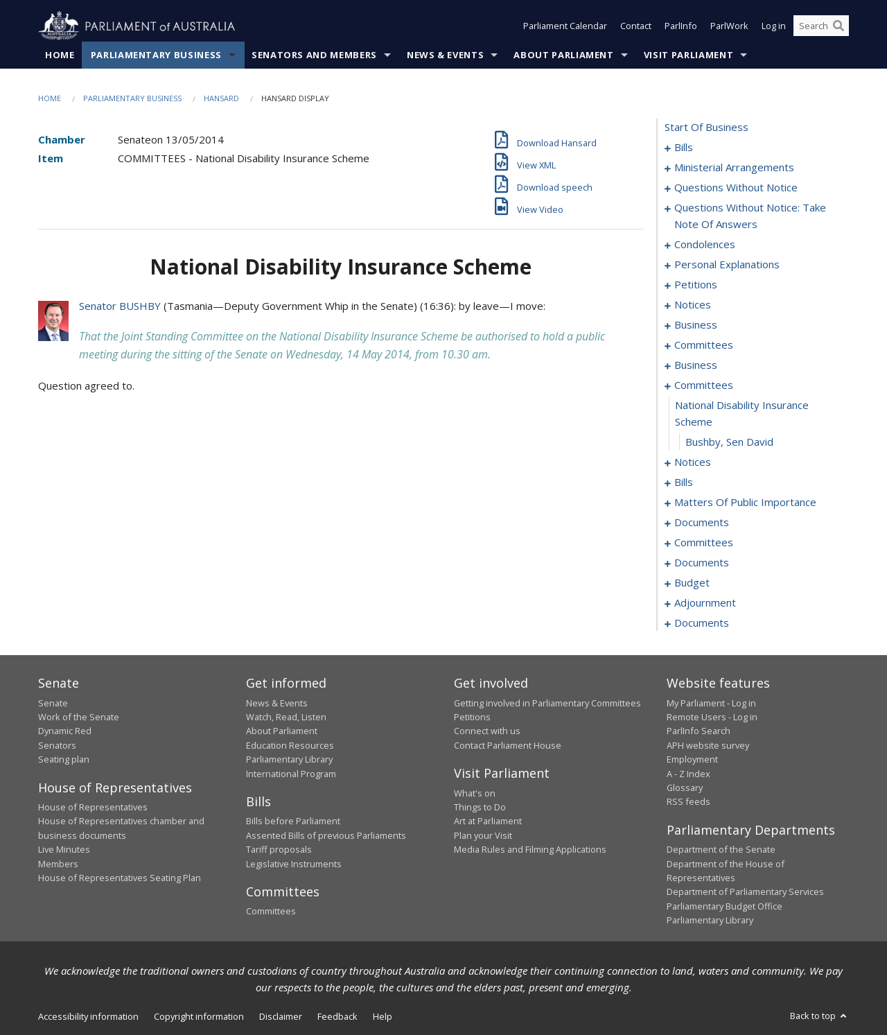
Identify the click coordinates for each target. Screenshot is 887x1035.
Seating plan (63, 760)
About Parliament (563, 55)
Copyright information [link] (199, 1016)
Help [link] (382, 1016)
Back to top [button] (819, 1015)
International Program (291, 773)
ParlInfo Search (698, 731)
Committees (271, 911)
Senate (53, 703)
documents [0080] (701, 523)
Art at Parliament (488, 821)
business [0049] (695, 325)
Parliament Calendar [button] (565, 26)
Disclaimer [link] (280, 1016)
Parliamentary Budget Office (724, 906)
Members (58, 864)
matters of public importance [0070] (745, 503)
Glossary (685, 787)
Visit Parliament (688, 55)
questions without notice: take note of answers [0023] (750, 216)
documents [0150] (701, 623)
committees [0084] (703, 543)
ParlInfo (681, 26)
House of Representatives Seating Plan (119, 877)
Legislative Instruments (294, 864)
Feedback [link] (337, 1016)
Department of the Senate (721, 850)
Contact (635, 26)
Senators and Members (314, 55)
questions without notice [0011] (736, 188)
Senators (57, 745)
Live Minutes (64, 850)
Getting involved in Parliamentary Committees (547, 703)
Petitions (472, 717)
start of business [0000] (706, 127)
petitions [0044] (695, 285)
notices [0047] (692, 305)
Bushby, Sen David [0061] (729, 442)
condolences (704, 245)
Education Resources (290, 745)
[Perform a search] (838, 26)
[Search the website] (821, 26)
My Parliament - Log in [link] (711, 703)
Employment (692, 760)
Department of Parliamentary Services (745, 892)
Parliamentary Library (289, 760)
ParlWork (729, 26)
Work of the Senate (78, 717)
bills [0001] (683, 148)
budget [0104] (692, 583)
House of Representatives (93, 807)
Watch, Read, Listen (286, 717)
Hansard (221, 98)
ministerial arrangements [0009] (734, 168)
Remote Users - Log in (712, 717)
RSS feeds (688, 802)
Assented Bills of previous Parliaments (326, 835)
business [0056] (695, 365)
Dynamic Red (64, 731)
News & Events (445, 55)
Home (60, 55)
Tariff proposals (279, 850)
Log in (774, 26)
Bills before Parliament (293, 821)
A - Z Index (688, 773)
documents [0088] (701, 563)
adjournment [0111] (705, 603)
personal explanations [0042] (727, 265)
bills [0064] (683, 482)
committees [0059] (703, 385)
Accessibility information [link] (88, 1016)
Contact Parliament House (507, 745)
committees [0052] (703, 345)
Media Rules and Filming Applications (530, 850)
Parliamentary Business (156, 55)
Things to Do (480, 807)
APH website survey (708, 745)
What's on (474, 793)
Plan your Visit (483, 835)
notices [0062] (692, 462)
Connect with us (487, 731)
